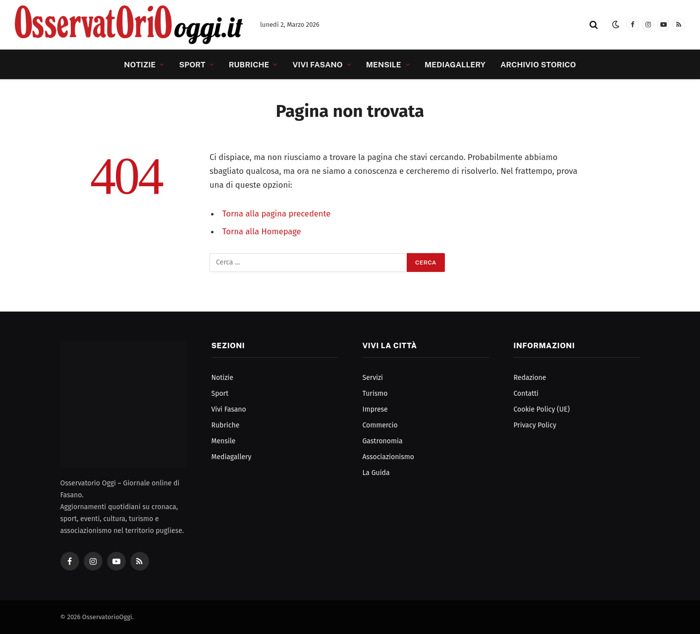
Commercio (380, 425)
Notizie (140, 64)
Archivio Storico (538, 64)
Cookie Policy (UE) (542, 409)
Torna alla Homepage (261, 231)
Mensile (383, 64)
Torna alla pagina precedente (276, 213)
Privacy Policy (535, 425)
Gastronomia (383, 441)
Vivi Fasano (318, 64)
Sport (192, 64)
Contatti (526, 393)
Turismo (375, 393)
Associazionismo (389, 457)
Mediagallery (455, 64)
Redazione (530, 377)
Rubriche (249, 64)
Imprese (375, 409)
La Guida (376, 473)
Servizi (373, 377)
